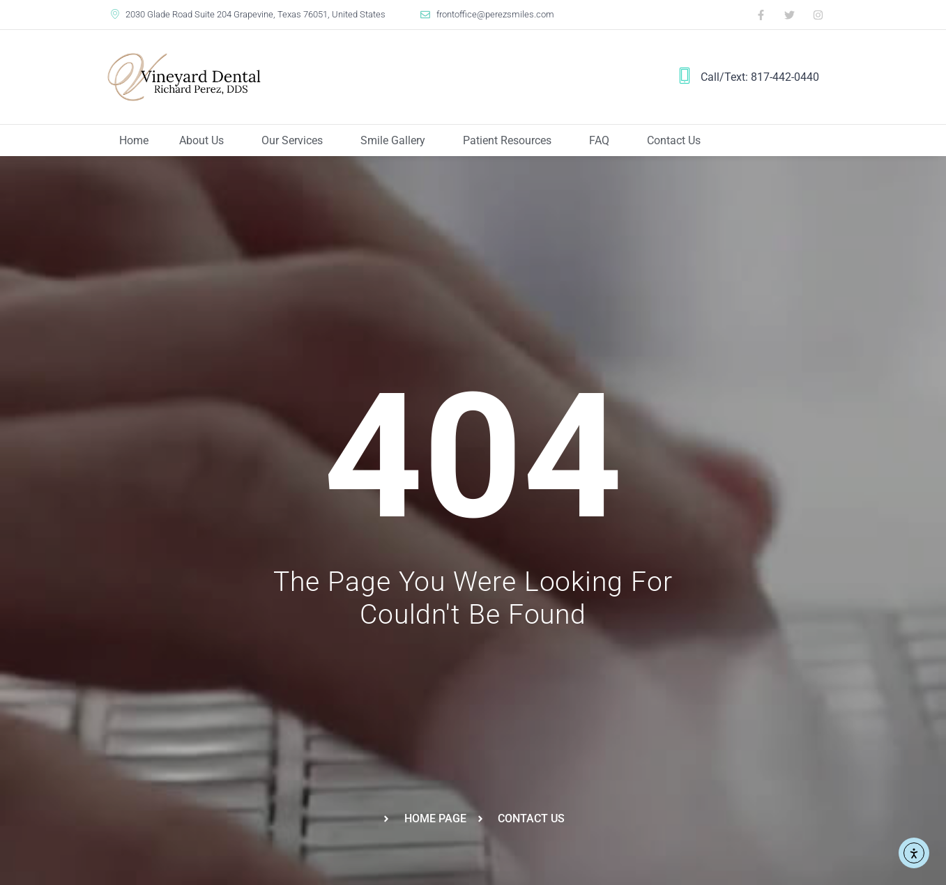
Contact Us (674, 140)
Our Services (295, 141)
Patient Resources (510, 141)
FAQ (602, 141)
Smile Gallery (396, 141)
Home (133, 140)
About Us (205, 141)
